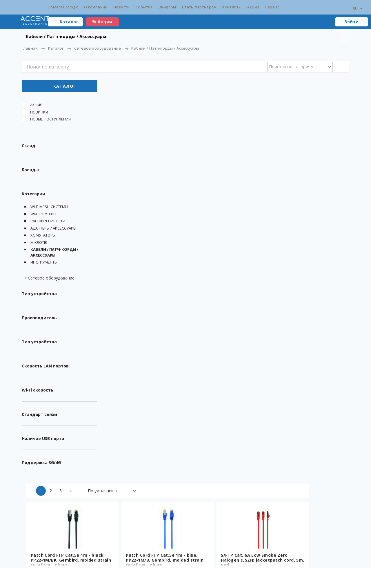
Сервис (272, 7)
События (144, 7)
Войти (351, 21)
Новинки (39, 113)
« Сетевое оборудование (49, 279)
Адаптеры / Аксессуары (53, 229)
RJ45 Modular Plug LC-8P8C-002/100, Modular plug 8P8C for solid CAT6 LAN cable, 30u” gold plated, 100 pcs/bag (308, 362)
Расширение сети (47, 222)
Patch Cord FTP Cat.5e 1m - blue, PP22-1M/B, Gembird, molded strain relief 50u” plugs (226, 158)
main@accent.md (333, 544)
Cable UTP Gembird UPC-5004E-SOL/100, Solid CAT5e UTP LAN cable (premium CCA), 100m (308, 461)
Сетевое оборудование (97, 48)
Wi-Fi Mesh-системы (49, 208)
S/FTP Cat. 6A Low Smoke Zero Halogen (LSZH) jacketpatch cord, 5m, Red (307, 158)
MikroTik (38, 243)
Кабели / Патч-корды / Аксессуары (54, 253)
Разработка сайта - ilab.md (58, 554)
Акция (36, 106)
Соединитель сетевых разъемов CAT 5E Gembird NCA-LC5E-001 (221, 259)
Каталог (69, 21)
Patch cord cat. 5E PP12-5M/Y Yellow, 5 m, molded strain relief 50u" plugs (306, 259)
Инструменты (43, 263)
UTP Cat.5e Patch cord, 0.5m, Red (142, 458)
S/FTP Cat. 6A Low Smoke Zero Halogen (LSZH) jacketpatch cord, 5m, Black (143, 259)
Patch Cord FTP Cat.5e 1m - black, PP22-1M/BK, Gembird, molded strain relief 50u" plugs (144, 158)
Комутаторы (43, 236)
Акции (253, 7)
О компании (96, 7)
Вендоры (167, 7)
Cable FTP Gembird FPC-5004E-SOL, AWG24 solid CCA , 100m (225, 458)
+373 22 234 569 (298, 544)
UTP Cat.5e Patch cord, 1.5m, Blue (142, 357)
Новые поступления (50, 120)
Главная (30, 48)
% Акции (102, 21)
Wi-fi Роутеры (43, 215)
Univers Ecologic (63, 7)
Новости (121, 7)
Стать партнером (199, 7)
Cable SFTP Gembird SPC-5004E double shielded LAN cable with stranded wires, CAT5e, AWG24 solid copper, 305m (226, 362)
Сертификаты (103, 544)
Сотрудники (268, 544)
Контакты (231, 7)
